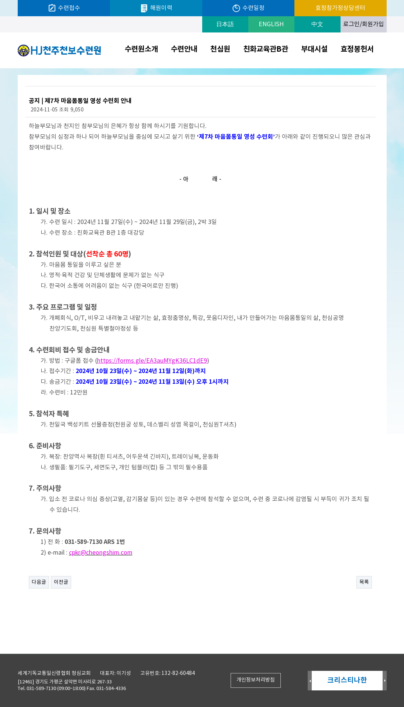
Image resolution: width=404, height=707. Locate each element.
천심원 (220, 49)
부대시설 (314, 49)
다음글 (39, 582)
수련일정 (248, 8)
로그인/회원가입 (363, 24)
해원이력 (155, 8)
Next (385, 681)
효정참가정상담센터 (340, 8)
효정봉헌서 (357, 49)
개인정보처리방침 (255, 680)
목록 (364, 582)
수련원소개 (141, 49)
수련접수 (64, 8)
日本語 (225, 24)
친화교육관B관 (265, 49)
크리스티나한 (347, 680)
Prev (310, 681)
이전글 (61, 582)
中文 (317, 24)
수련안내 (184, 49)
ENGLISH (271, 24)
